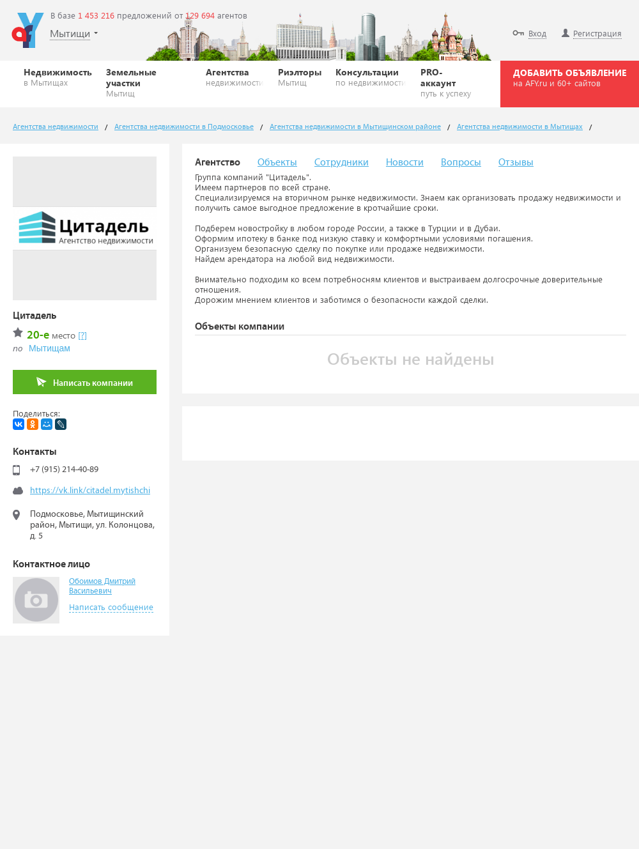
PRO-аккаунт (448, 82)
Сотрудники (341, 162)
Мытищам (49, 348)
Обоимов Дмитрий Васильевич (102, 587)
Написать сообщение (111, 606)
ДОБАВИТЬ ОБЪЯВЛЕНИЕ (569, 77)
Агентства (235, 77)
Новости (405, 162)
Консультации (370, 77)
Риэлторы (299, 77)
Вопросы (461, 162)
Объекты (277, 162)
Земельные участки (149, 82)
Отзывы (516, 162)
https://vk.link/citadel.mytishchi (90, 491)
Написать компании (84, 382)
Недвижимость (58, 77)
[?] (82, 335)
